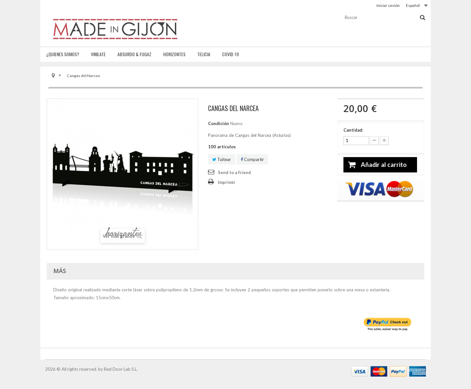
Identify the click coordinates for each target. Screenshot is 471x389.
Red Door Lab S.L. (121, 369)
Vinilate (98, 54)
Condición (218, 123)
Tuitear (221, 159)
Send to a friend (234, 172)
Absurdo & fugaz (134, 54)
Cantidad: (353, 130)
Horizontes (174, 54)
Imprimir (227, 182)
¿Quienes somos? (62, 54)
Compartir (252, 159)
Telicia (203, 54)
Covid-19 (230, 54)
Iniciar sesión (388, 5)
